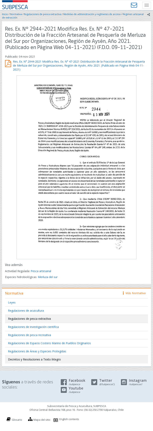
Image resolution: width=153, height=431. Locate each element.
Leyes (12, 302)
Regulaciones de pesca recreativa (29, 335)
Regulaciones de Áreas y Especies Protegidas (37, 351)
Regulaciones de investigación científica (33, 327)
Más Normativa (134, 293)
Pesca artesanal (41, 271)
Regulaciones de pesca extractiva (42, 14)
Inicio (5, 14)
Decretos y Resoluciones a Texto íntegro (34, 359)
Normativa (16, 14)
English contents (69, 419)
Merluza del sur (48, 277)
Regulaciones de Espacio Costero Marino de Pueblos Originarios (49, 343)
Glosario (17, 419)
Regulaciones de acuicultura (26, 310)
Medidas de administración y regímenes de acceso (92, 14)
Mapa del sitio (41, 419)
